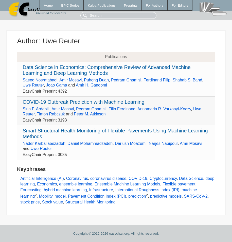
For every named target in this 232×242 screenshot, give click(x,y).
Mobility (45, 196)
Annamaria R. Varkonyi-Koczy (164, 109)
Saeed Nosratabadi (40, 80)
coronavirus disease (108, 178)
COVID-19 (138, 178)
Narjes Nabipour (163, 143)
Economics (47, 184)
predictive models (166, 196)
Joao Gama (56, 85)
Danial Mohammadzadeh (90, 143)
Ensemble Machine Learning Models (127, 184)
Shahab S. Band (187, 80)
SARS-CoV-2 (195, 196)
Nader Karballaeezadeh (44, 143)
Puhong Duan (96, 80)
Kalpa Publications (102, 5)
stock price (30, 202)
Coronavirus (77, 178)
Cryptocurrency (163, 178)
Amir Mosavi (70, 80)
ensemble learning (75, 184)
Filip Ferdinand (122, 109)
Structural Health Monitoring (90, 202)
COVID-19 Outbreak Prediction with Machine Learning (83, 102)
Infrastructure (101, 190)
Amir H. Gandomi (91, 85)
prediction (137, 196)
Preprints (130, 5)
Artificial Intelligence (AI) (42, 178)
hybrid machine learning (65, 190)
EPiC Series (70, 5)
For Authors (154, 5)
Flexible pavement (179, 184)
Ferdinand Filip (157, 80)
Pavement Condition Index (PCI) (97, 196)
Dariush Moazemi (130, 143)
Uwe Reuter (33, 85)
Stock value (52, 202)
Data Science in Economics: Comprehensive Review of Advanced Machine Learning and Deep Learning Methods (107, 70)
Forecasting (31, 190)
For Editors (180, 5)
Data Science (191, 178)
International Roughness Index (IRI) (147, 190)
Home (48, 5)
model (60, 196)
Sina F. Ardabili (36, 109)
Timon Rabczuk (51, 114)
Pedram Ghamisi (126, 80)
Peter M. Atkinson (89, 114)
